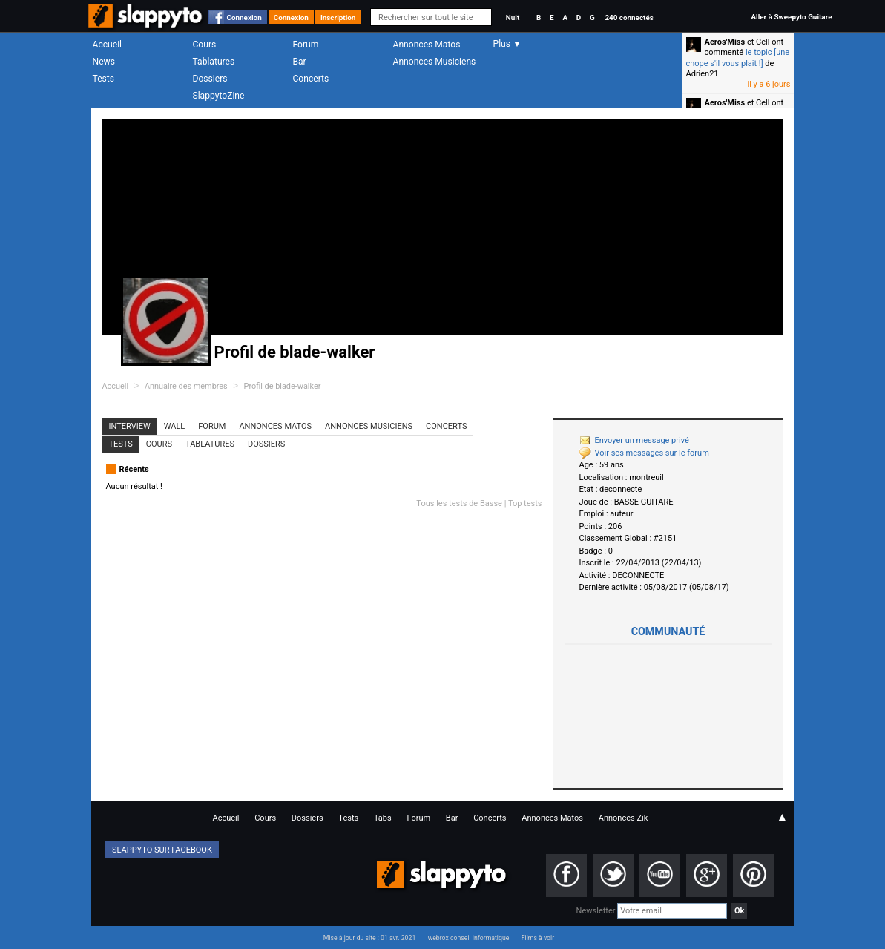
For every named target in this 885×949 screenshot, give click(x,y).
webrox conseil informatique (469, 938)
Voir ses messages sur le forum (644, 453)
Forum (306, 44)
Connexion (244, 17)
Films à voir (538, 938)
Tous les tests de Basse (459, 503)
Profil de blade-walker (282, 386)
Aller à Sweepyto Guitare (791, 17)
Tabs (383, 818)
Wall (174, 426)
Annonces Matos (427, 44)
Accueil (107, 44)
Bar (299, 61)
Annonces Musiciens (434, 61)
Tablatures (214, 61)
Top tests (525, 503)
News (104, 61)
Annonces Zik (623, 818)
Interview (130, 426)
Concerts (311, 78)
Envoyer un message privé (634, 440)
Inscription (338, 17)
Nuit (512, 17)
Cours (205, 44)
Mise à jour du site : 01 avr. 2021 (369, 938)
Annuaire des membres (186, 386)
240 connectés (629, 17)
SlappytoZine (219, 96)
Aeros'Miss (725, 42)
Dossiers (210, 78)
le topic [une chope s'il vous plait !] (738, 57)
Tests (103, 78)
